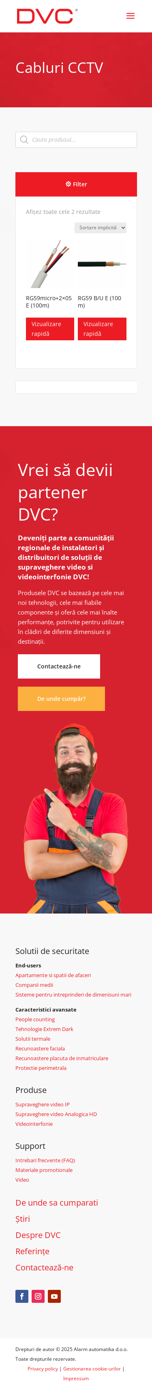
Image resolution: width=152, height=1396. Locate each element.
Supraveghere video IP (42, 1104)
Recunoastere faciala (40, 1048)
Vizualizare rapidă (46, 328)
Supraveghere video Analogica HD (56, 1114)
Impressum (76, 1378)
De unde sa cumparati (56, 1202)
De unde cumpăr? (61, 698)
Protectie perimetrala (40, 1068)
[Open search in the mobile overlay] (76, 140)
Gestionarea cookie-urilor (92, 1368)
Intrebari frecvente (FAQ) (45, 1160)
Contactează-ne (59, 666)
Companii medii (34, 984)
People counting (35, 1019)
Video (22, 1179)
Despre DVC (38, 1235)
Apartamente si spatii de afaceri (53, 975)
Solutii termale (32, 1038)
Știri (22, 1218)
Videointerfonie (34, 1123)
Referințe (32, 1251)
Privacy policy (43, 1368)
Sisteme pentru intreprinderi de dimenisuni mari (73, 994)
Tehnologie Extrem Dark (44, 1029)
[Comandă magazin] (100, 227)
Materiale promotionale (44, 1170)
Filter (80, 184)
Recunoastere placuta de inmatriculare (61, 1058)
